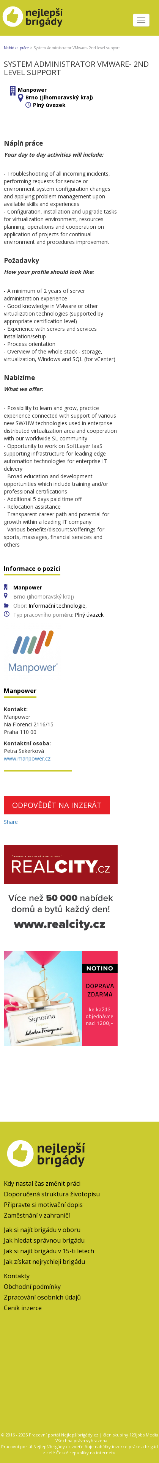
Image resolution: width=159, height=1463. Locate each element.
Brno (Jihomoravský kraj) (59, 97)
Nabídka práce (16, 47)
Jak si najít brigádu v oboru (42, 1230)
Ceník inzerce (23, 1308)
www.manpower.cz (27, 758)
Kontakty (17, 1276)
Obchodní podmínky (32, 1286)
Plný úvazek (49, 104)
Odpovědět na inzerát (57, 805)
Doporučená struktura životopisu (52, 1194)
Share (11, 821)
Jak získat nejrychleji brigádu (44, 1261)
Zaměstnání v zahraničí (37, 1215)
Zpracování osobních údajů (42, 1297)
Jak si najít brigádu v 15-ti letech (49, 1251)
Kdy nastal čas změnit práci (42, 1183)
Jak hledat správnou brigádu (44, 1240)
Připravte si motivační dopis (43, 1205)
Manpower (32, 89)
